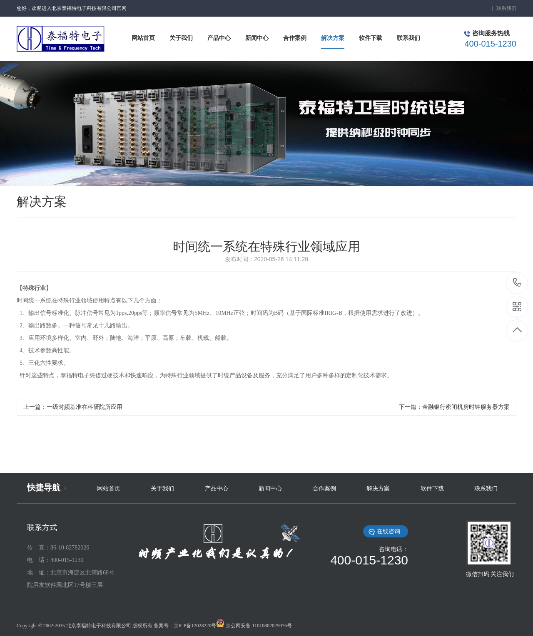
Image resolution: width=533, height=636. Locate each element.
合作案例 (324, 488)
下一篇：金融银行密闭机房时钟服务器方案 (454, 407)
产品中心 (216, 488)
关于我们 (162, 488)
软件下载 (432, 488)
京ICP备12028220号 (195, 626)
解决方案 (378, 488)
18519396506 (517, 282)
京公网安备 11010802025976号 (259, 626)
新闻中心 (270, 488)
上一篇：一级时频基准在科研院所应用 (72, 407)
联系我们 (506, 8)
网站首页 (108, 488)
